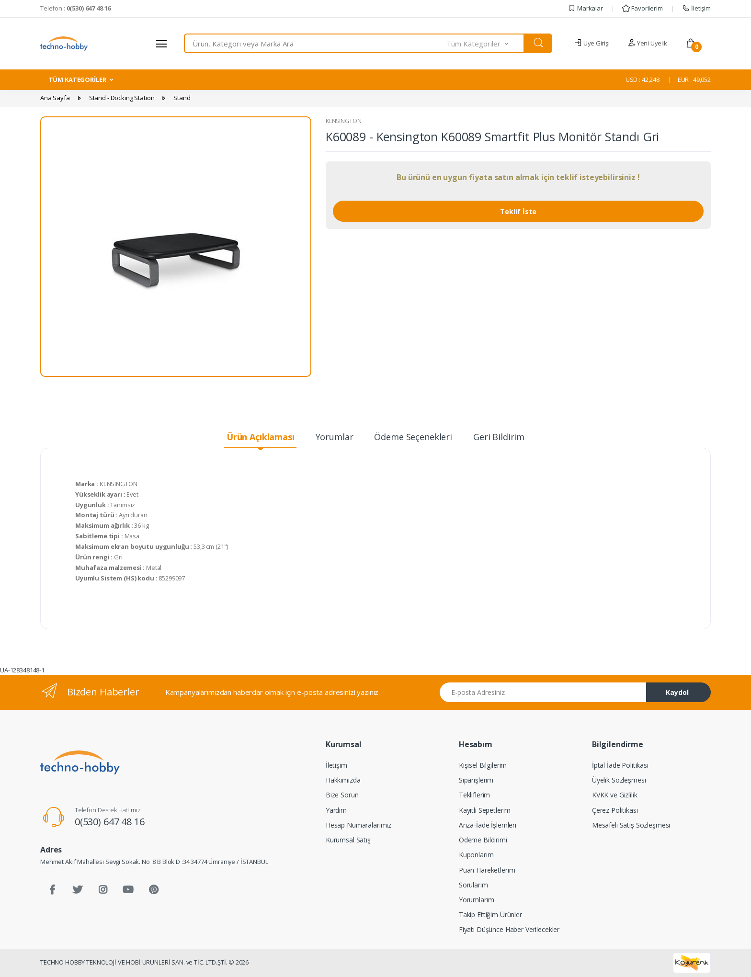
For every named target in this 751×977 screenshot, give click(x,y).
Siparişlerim (476, 779)
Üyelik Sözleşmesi (619, 779)
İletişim (696, 8)
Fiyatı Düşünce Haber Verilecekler (509, 929)
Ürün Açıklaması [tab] (261, 437)
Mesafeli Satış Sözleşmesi (631, 824)
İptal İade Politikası (620, 765)
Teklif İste (518, 211)
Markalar (585, 8)
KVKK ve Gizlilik (614, 794)
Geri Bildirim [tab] (498, 437)
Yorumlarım (476, 899)
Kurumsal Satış (348, 839)
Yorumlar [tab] (334, 437)
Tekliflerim (474, 794)
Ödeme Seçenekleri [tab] (413, 437)
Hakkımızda (343, 779)
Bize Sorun (342, 794)
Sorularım (473, 884)
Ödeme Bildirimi (483, 839)
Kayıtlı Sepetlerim (485, 810)
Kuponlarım (476, 854)
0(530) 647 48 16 (110, 821)
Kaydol (677, 692)
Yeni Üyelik (647, 43)
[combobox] (315, 43)
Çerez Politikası (615, 810)
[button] (485, 43)
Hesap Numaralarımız (358, 824)
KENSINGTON (344, 121)
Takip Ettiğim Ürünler (490, 914)
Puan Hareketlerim (487, 870)
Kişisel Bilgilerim (483, 765)
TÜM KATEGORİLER (77, 79)
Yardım (336, 810)
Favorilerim (642, 8)
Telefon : (75, 8)
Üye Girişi (591, 43)
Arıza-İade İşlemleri (487, 824)
